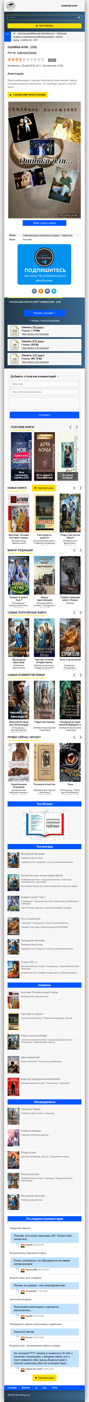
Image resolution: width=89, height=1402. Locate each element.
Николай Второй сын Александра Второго (18, 723)
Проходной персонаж (18, 661)
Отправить (44, 415)
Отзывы (12, 1388)
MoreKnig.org (29, 6)
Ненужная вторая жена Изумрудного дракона (70, 723)
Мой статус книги (44, 223)
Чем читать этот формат (35, 334)
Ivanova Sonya (26, 52)
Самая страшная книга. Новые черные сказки (70, 598)
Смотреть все (43, 488)
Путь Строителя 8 (70, 659)
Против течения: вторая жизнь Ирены (44, 661)
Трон (70, 784)
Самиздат (67, 235)
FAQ (44, 1388)
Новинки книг (69, 6)
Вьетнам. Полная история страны (19, 536)
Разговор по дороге (44, 536)
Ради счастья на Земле (70, 536)
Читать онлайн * (44, 313)
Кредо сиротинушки (44, 598)
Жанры (26, 1388)
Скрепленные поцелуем (19, 785)
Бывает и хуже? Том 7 (19, 598)
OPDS (54, 1388)
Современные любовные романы (41, 235)
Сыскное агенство (44, 784)
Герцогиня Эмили (44, 722)
